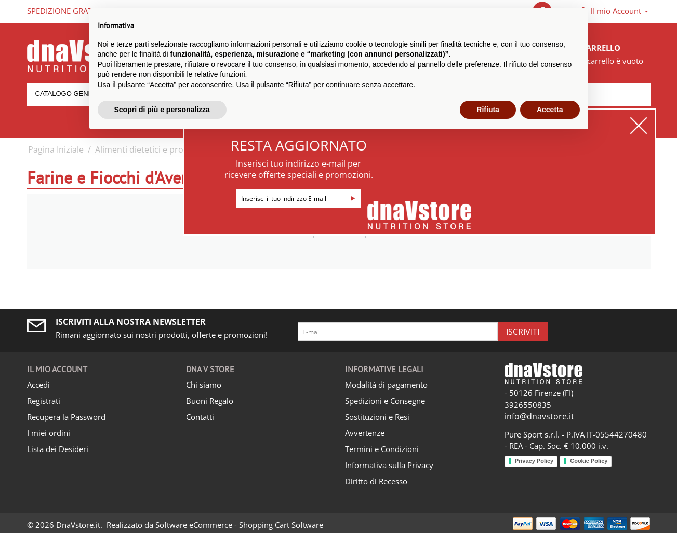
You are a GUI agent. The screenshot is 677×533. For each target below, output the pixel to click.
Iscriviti (522, 331)
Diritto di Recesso (376, 481)
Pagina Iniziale (56, 149)
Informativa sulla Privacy (389, 465)
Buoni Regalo (209, 400)
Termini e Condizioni (382, 449)
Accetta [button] (550, 109)
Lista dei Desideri (57, 449)
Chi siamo (203, 384)
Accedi (38, 384)
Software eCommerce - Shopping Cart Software (239, 525)
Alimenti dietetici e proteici (147, 149)
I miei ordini (48, 433)
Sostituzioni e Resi (377, 417)
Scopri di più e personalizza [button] (162, 109)
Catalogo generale (73, 94)
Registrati (43, 400)
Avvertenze (364, 433)
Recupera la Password (66, 417)
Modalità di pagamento (386, 384)
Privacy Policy (534, 461)
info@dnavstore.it (539, 416)
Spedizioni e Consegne (385, 400)
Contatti (200, 417)
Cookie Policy (588, 461)
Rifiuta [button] (487, 109)
